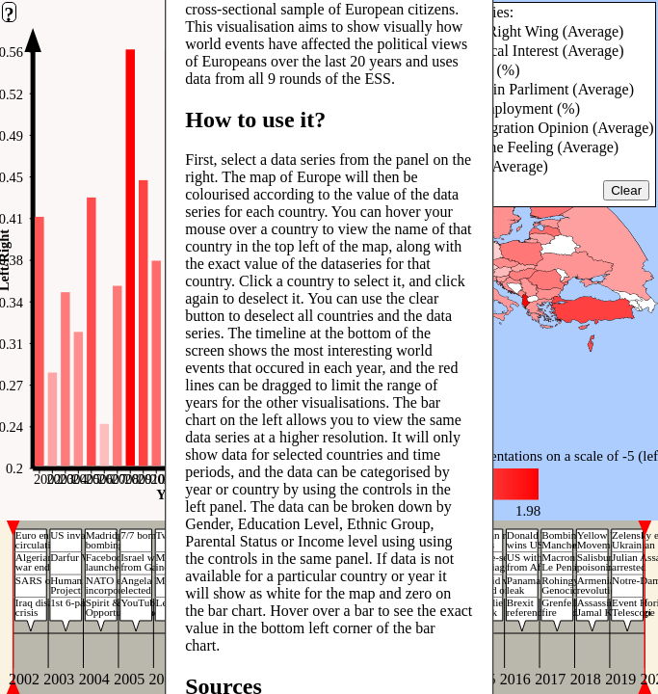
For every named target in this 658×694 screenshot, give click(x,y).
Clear (626, 190)
